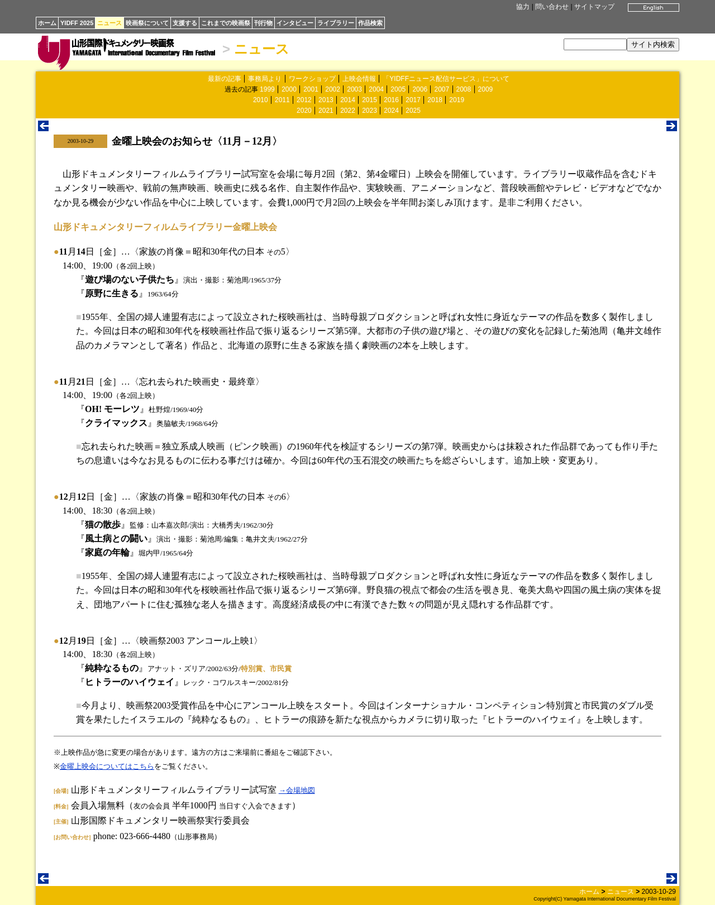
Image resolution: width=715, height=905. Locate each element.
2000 (289, 89)
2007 (441, 89)
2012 (304, 100)
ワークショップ (312, 79)
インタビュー (295, 23)
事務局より (265, 79)
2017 (413, 100)
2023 (369, 110)
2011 (282, 100)
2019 (456, 100)
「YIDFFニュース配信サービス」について (446, 79)
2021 (325, 110)
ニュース (109, 23)
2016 (391, 100)
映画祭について (147, 23)
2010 (260, 100)
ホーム (47, 23)
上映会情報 (359, 79)
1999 (267, 89)
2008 (463, 89)
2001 (310, 89)
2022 (347, 110)
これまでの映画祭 (225, 23)
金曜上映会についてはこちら (107, 766)
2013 (325, 100)
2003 (354, 89)
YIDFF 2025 (76, 23)
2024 (391, 110)
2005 (398, 89)
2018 (434, 100)
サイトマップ (594, 7)
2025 (413, 110)
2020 (304, 110)
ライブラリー (335, 23)
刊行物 (263, 23)
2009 (485, 89)
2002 (332, 89)
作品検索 (370, 23)
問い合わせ (552, 7)
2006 (419, 89)
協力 (523, 7)
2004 (376, 89)
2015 (369, 100)
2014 (347, 100)
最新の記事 (224, 79)
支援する (185, 23)
